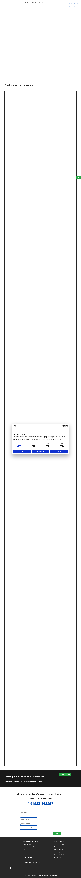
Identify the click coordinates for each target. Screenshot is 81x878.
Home (26, 2)
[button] (78, 177)
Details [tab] (40, 430)
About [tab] (59, 430)
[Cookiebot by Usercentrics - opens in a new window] (62, 426)
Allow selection (40, 451)
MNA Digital (48, 875)
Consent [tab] (21, 430)
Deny (22, 451)
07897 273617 (74, 6)
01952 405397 (74, 3)
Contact (41, 2)
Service (34, 2)
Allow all (59, 451)
